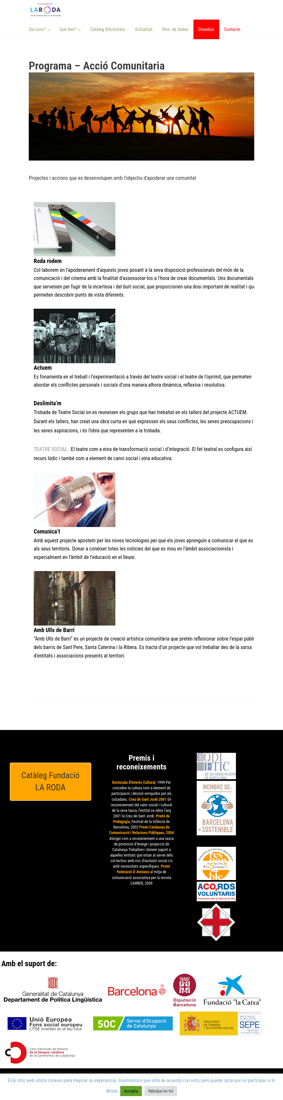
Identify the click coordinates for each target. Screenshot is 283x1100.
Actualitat (144, 29)
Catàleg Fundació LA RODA (50, 781)
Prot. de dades (175, 29)
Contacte (232, 29)
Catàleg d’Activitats (107, 29)
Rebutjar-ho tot (160, 1091)
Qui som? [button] (39, 29)
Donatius (206, 29)
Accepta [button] (131, 1091)
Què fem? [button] (70, 29)
